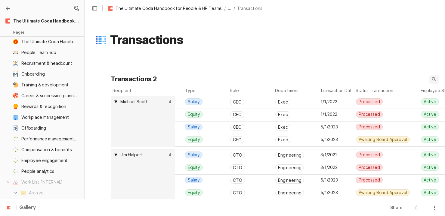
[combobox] (143, 102)
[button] (76, 8)
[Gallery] (8, 8)
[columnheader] (143, 121)
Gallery (27, 208)
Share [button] (396, 207)
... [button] (229, 8)
